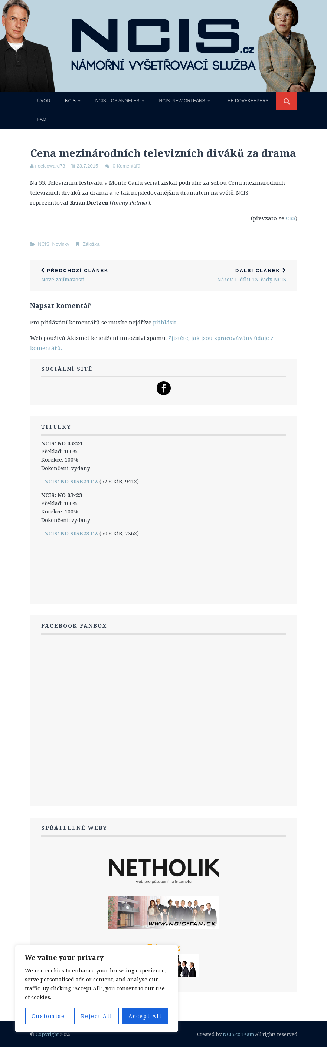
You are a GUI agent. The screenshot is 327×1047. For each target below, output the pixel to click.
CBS (290, 218)
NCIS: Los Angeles (117, 100)
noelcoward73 (50, 166)
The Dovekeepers (247, 100)
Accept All (145, 1016)
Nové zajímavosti (97, 275)
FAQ (41, 119)
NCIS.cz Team (238, 1034)
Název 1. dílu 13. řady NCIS (230, 275)
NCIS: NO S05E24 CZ (71, 481)
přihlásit (164, 322)
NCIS (70, 100)
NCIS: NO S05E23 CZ (71, 533)
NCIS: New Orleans (182, 100)
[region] (96, 988)
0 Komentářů (126, 166)
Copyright (47, 1034)
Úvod (43, 100)
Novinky (60, 244)
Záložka (91, 244)
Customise (48, 1016)
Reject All (96, 1016)
